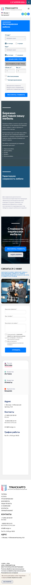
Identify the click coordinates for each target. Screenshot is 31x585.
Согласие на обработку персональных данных (13, 571)
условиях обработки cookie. (14, 577)
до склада (9, 55)
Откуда (7, 35)
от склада (9, 43)
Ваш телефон (9, 316)
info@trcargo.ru (10, 427)
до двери (19, 55)
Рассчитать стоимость (16, 249)
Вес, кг (18, 67)
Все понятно (7, 581)
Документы (5, 501)
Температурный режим (13, 80)
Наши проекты (6, 503)
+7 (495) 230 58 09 (10, 415)
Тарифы (4, 494)
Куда (7, 46)
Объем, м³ (8, 67)
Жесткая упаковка (12, 76)
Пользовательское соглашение (9, 573)
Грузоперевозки (7, 499)
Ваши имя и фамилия (11, 309)
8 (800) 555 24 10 (10, 421)
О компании (5, 506)
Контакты (4, 508)
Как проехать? (5, 15)
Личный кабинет (7, 510)
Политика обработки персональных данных (12, 569)
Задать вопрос (16, 254)
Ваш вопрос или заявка (11, 323)
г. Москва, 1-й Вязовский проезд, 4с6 (12, 537)
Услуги (3, 496)
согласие (12, 338)
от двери (19, 43)
